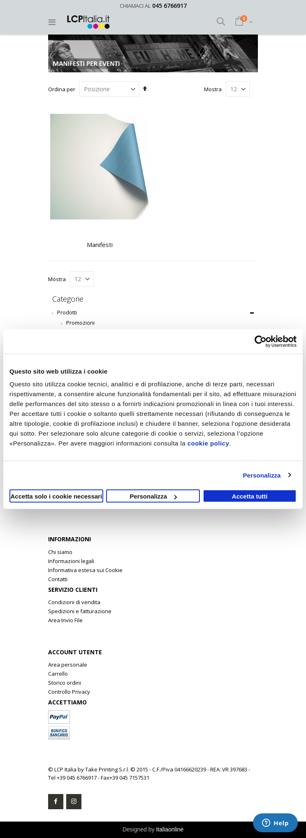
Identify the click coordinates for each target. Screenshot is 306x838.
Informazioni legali (71, 561)
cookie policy (209, 443)
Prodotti (67, 312)
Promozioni (80, 322)
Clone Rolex (63, 629)
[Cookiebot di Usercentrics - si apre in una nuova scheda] (261, 341)
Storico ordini (64, 682)
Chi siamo (60, 552)
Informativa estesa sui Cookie (85, 570)
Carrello (58, 673)
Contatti (57, 579)
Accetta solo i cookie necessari (56, 496)
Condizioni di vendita (74, 602)
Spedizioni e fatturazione (79, 611)
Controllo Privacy (69, 691)
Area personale (67, 664)
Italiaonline (169, 829)
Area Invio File (65, 620)
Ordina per (61, 89)
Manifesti (100, 244)
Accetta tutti (250, 496)
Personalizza (261, 474)
